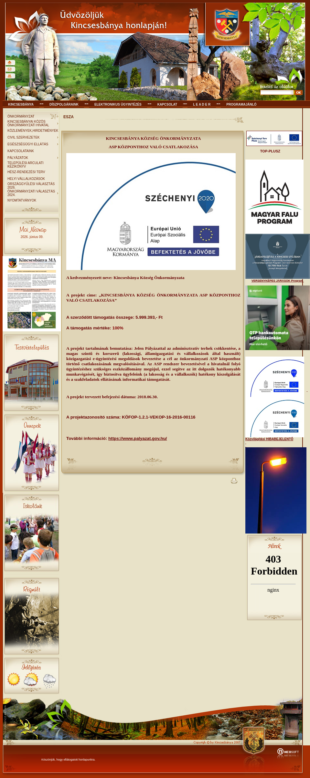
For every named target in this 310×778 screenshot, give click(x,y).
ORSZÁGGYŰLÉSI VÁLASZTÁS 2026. (31, 185)
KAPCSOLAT (167, 104)
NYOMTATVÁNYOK (21, 200)
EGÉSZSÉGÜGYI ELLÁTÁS (27, 144)
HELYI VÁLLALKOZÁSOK (26, 179)
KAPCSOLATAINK (20, 151)
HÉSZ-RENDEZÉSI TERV (26, 172)
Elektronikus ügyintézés (118, 104)
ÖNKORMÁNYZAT (21, 116)
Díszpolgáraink (64, 104)
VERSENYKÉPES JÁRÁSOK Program (277, 280)
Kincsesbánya (21, 104)
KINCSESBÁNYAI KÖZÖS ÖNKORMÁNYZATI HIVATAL (28, 123)
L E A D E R (201, 104)
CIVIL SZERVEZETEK (23, 137)
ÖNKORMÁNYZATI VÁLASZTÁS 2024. (31, 193)
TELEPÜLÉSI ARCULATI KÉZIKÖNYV (25, 164)
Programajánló (241, 104)
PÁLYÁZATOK (17, 158)
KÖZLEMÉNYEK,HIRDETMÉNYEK (32, 130)
